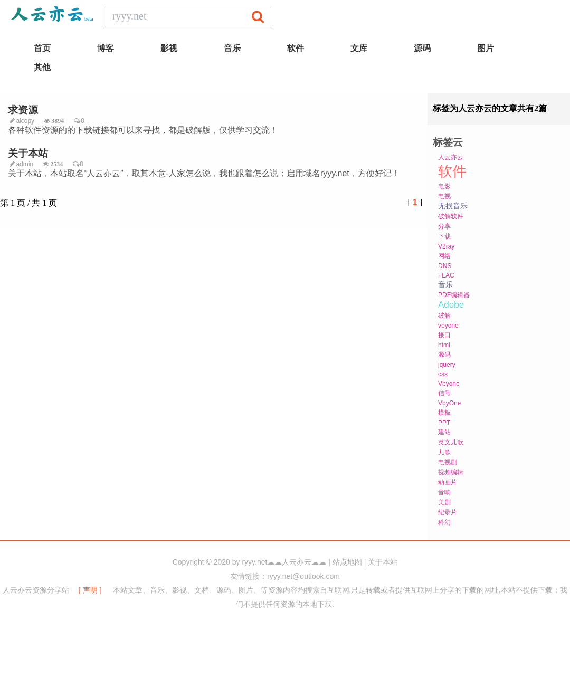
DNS (444, 266)
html (444, 345)
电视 (444, 196)
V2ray (446, 246)
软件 (295, 48)
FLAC (446, 275)
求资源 (23, 110)
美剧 (444, 502)
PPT (444, 422)
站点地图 (347, 562)
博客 (105, 48)
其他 (42, 67)
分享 (444, 226)
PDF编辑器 (454, 295)
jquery (446, 364)
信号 (444, 393)
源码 (422, 48)
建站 (444, 432)
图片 (485, 48)
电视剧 (447, 462)
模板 (444, 412)
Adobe (451, 305)
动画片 (447, 482)
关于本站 (28, 153)
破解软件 (450, 216)
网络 (444, 256)
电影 (444, 186)
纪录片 (447, 512)
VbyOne (449, 403)
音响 (444, 492)
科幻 (444, 522)
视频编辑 (450, 472)
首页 (42, 48)
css (443, 374)
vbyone (448, 325)
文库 (358, 48)
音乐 (232, 48)
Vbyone (449, 383)
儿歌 (444, 452)
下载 (444, 236)
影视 (168, 48)
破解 (444, 315)
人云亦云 (450, 157)
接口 (444, 335)
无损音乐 (453, 206)
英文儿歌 (450, 442)
